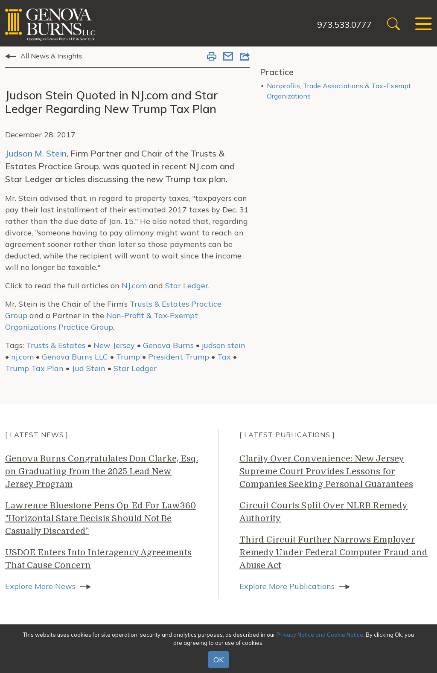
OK (218, 659)
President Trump (178, 357)
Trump (128, 357)
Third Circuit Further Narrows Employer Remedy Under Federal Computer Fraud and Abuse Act (333, 552)
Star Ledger (186, 285)
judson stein (223, 345)
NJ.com (134, 285)
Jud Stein (88, 368)
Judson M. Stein (36, 153)
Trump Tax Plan (34, 368)
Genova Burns (168, 345)
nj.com (22, 357)
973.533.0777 (344, 24)
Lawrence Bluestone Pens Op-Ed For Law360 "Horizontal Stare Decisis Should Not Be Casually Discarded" (100, 518)
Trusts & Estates (55, 345)
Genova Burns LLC (75, 357)
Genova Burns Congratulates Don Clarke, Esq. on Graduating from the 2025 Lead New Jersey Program (101, 471)
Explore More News (40, 586)
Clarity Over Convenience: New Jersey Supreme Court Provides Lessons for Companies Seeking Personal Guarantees (326, 471)
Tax (224, 357)
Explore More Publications (287, 586)
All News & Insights (51, 56)
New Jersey (114, 345)
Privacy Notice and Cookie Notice (320, 634)
